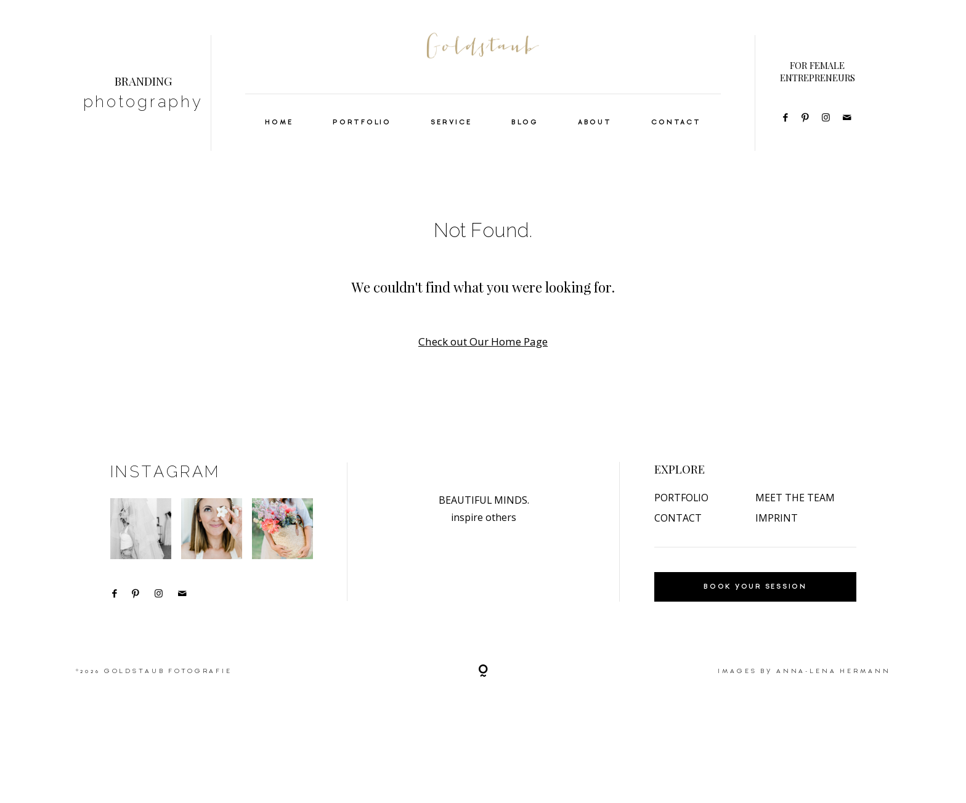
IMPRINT (776, 542)
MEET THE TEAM (795, 522)
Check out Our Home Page (483, 341)
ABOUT (595, 122)
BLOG (524, 122)
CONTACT (675, 122)
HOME (279, 122)
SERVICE (451, 122)
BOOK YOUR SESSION (755, 611)
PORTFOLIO (362, 122)
